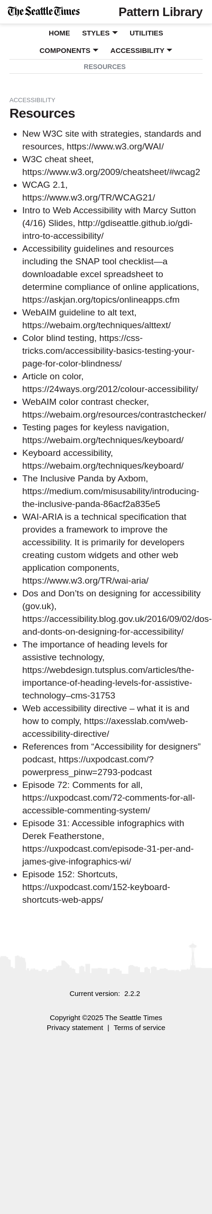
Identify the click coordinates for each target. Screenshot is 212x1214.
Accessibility (137, 50)
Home (59, 33)
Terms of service (139, 1027)
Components (65, 50)
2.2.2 (132, 993)
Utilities (146, 33)
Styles (95, 33)
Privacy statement (75, 1027)
